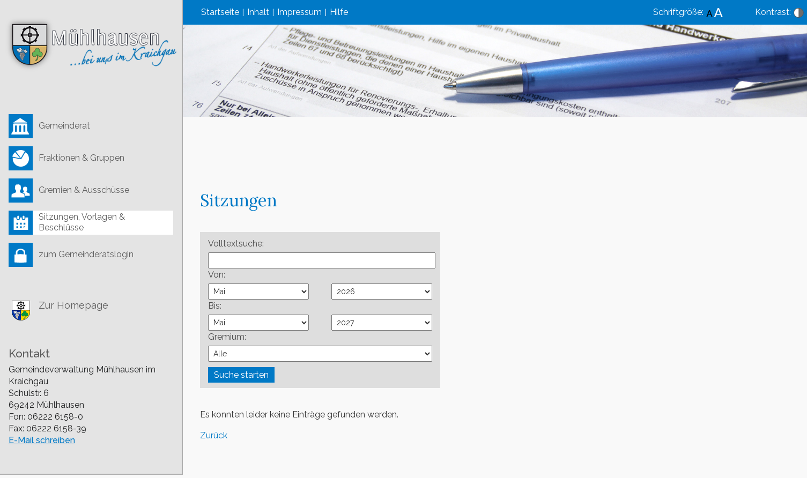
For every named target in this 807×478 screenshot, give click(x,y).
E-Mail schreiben (42, 440)
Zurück (213, 435)
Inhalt (258, 12)
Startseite (220, 12)
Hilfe (339, 12)
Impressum (299, 12)
